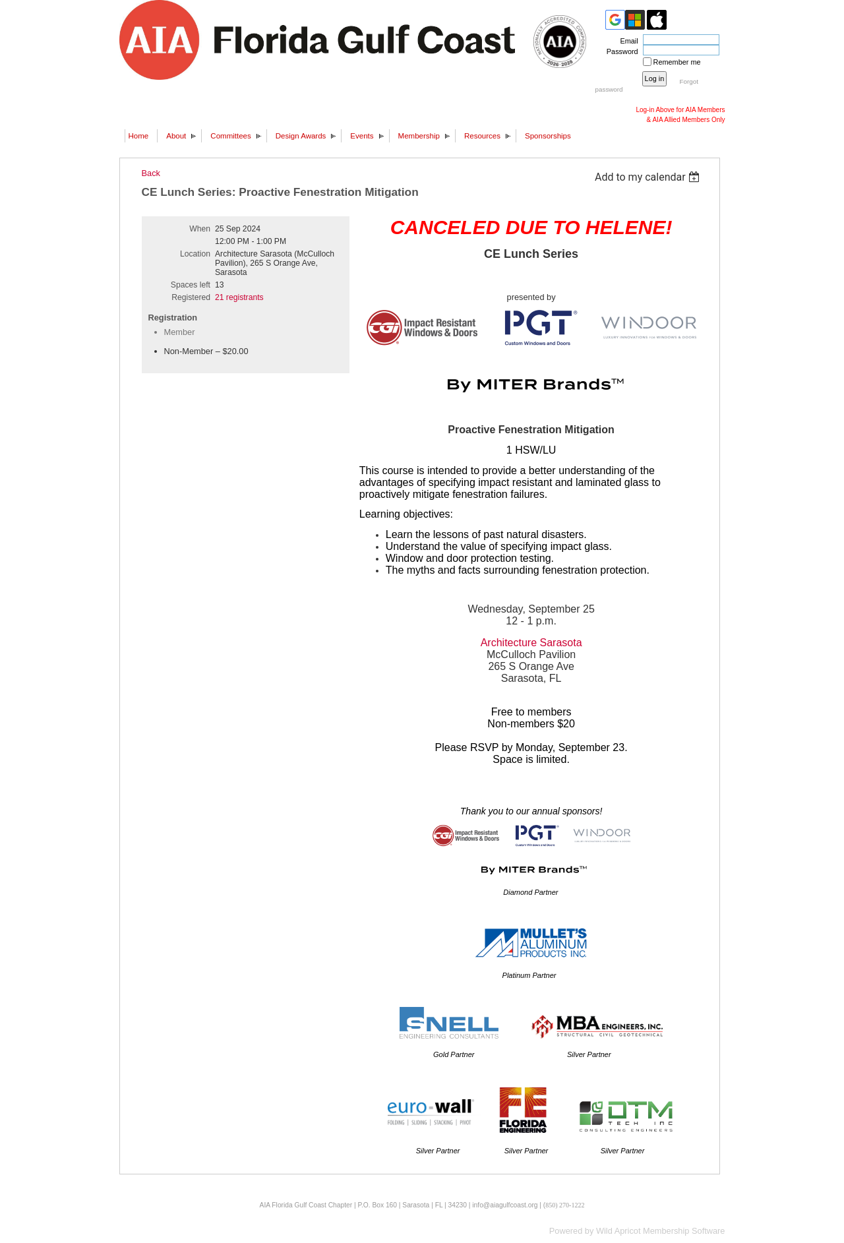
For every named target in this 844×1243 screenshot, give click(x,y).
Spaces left (190, 284)
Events (361, 136)
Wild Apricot (618, 1231)
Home (139, 136)
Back (151, 173)
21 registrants (239, 297)
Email (626, 41)
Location (195, 253)
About (176, 136)
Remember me (677, 62)
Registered (190, 297)
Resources (482, 136)
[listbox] (649, 177)
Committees (230, 136)
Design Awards (301, 136)
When (199, 228)
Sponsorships (548, 136)
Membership (419, 136)
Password (620, 51)
